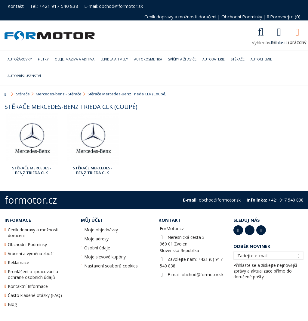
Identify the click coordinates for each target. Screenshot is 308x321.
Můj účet (92, 220)
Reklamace (18, 262)
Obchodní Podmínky (241, 17)
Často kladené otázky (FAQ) (35, 295)
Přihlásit (279, 41)
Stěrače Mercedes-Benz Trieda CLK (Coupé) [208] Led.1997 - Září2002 (31, 170)
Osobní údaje (97, 248)
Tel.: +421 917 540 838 (54, 6)
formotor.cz (31, 199)
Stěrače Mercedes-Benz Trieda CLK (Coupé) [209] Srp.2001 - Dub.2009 (92, 170)
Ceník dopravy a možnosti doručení (180, 17)
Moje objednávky (101, 230)
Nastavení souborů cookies (111, 266)
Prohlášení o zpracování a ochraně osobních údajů (33, 274)
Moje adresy (96, 239)
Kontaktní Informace (28, 286)
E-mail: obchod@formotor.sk (113, 6)
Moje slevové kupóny (105, 257)
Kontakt (16, 6)
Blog (12, 304)
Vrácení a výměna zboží (31, 253)
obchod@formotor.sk (202, 274)
